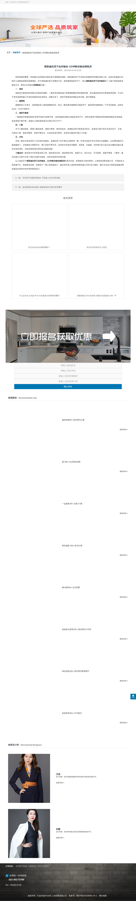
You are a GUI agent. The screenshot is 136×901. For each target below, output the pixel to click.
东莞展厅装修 (21, 866)
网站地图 (103, 896)
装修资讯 (16, 53)
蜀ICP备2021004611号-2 (86, 896)
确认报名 (68, 386)
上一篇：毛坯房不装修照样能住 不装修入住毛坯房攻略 (37, 178)
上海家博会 (32, 866)
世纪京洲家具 (43, 866)
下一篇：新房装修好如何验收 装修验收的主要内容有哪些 (38, 187)
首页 (8, 53)
